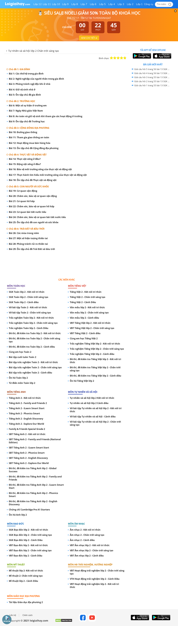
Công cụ (148, 4)
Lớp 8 (74, 4)
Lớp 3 (121, 4)
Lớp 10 (56, 4)
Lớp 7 (84, 4)
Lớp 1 (139, 4)
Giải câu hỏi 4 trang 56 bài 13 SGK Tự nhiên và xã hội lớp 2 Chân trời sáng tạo (152, 73)
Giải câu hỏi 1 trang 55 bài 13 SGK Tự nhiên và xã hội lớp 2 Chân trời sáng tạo (152, 85)
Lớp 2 (130, 4)
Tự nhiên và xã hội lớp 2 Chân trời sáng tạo (33, 50)
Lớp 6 (93, 4)
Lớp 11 (47, 4)
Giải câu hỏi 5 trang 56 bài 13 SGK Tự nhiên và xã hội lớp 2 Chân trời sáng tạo (152, 69)
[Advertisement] (66, 263)
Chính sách (27, 615)
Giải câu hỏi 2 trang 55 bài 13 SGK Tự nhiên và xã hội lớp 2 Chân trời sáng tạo (152, 81)
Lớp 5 (102, 4)
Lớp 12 (37, 4)
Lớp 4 (111, 4)
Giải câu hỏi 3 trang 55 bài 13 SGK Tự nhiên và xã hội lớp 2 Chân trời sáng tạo (152, 77)
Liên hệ (12, 615)
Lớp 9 (65, 4)
